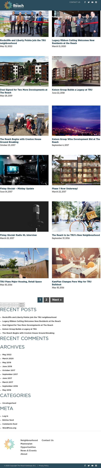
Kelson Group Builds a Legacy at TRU (19, 329)
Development (72, 17)
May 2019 (6, 363)
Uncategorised (9, 403)
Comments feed (9, 424)
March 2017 (7, 382)
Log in (5, 416)
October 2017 (8, 370)
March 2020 (8, 359)
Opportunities (28, 447)
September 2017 (10, 374)
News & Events (89, 17)
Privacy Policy (44, 465)
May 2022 (6, 355)
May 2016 (6, 390)
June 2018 (7, 366)
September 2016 (10, 386)
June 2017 (7, 378)
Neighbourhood (41, 17)
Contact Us (74, 2)
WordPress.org (9, 428)
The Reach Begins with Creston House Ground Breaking (28, 333)
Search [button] (21, 303)
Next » (57, 299)
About (27, 17)
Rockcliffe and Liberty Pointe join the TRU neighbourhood (29, 317)
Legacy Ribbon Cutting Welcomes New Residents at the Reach (31, 321)
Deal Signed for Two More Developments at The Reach (27, 325)
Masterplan (57, 17)
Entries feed (8, 420)
